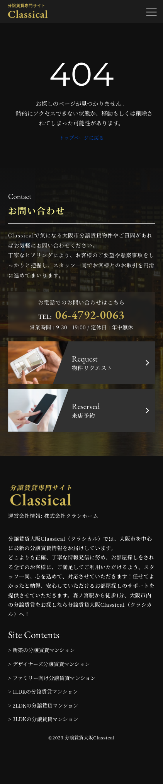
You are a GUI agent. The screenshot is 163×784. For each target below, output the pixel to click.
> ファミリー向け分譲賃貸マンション (51, 678)
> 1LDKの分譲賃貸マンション (43, 691)
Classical (28, 11)
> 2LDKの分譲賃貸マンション (43, 705)
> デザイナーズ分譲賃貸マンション (49, 664)
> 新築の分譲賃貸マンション (41, 650)
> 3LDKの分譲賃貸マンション (43, 719)
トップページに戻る (81, 137)
